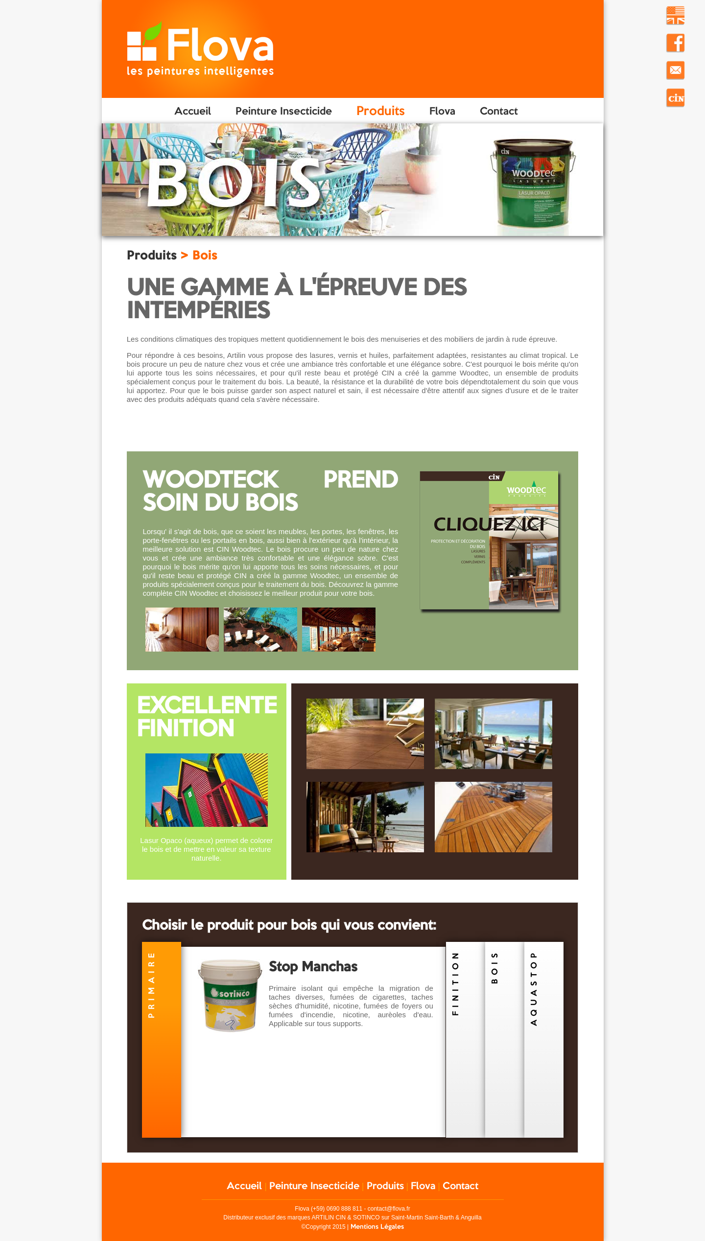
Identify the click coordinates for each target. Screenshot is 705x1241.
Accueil (192, 110)
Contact (499, 110)
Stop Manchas (313, 966)
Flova (442, 110)
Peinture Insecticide (283, 110)
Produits (380, 110)
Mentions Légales (377, 1226)
